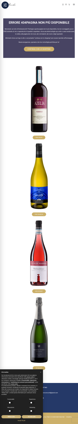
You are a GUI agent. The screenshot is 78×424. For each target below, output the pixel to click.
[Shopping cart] (68, 4)
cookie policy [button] (14, 384)
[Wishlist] (65, 4)
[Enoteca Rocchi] (12, 4)
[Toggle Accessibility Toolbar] (5, 5)
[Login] (62, 4)
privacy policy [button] (30, 377)
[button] (74, 4)
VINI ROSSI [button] (39, 137)
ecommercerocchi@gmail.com (48, 393)
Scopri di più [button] (21, 420)
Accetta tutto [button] (32, 416)
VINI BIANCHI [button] (39, 214)
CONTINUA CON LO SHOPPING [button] (39, 49)
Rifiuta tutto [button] (11, 416)
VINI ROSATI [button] (39, 291)
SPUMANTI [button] (39, 368)
